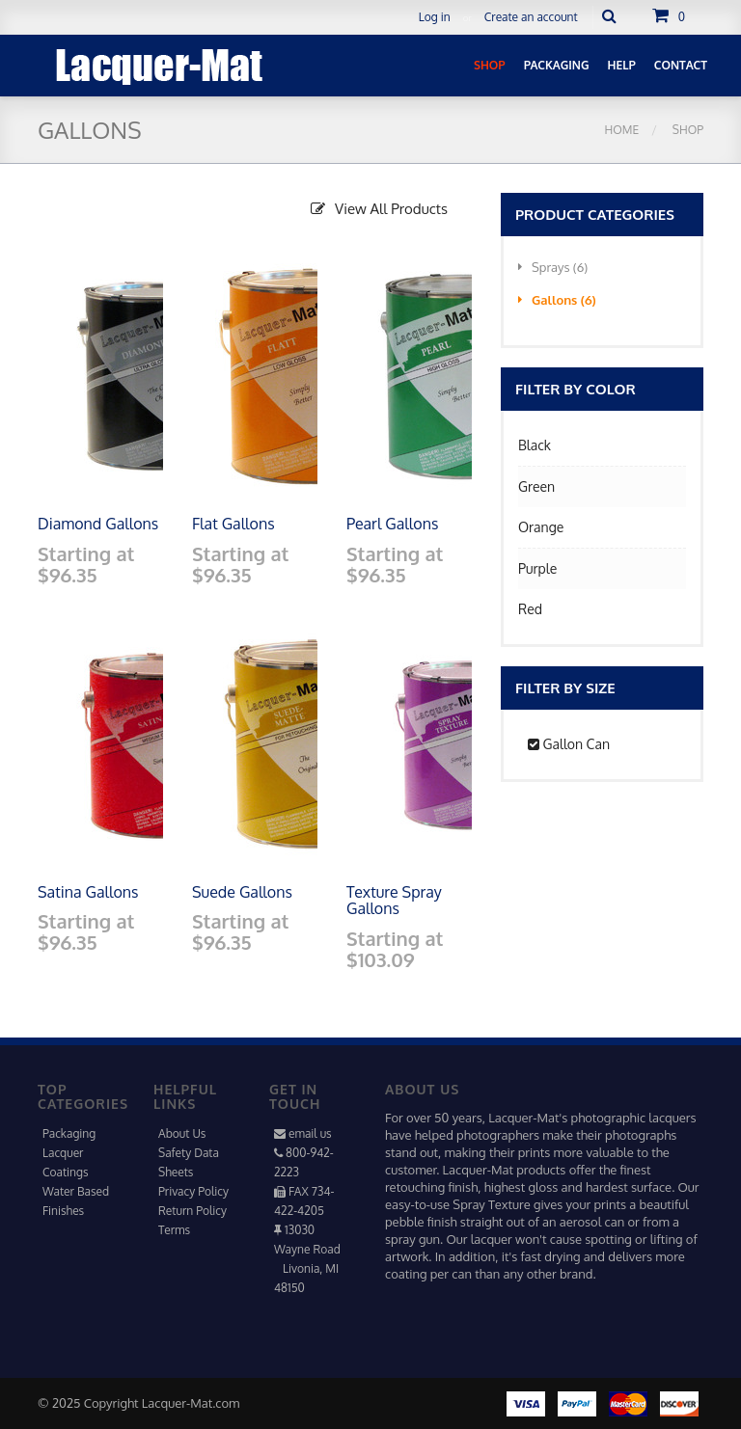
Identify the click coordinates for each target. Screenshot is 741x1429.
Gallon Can (569, 744)
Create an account (531, 17)
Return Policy (192, 1210)
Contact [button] (680, 65)
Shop (686, 129)
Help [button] (622, 65)
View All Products (379, 209)
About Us (182, 1133)
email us (310, 1133)
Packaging (69, 1133)
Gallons (557, 300)
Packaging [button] (557, 65)
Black (534, 445)
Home (622, 129)
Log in (435, 17)
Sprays (553, 267)
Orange (540, 527)
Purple (537, 568)
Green (536, 486)
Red (530, 609)
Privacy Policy (193, 1191)
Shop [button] (490, 65)
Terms (174, 1230)
